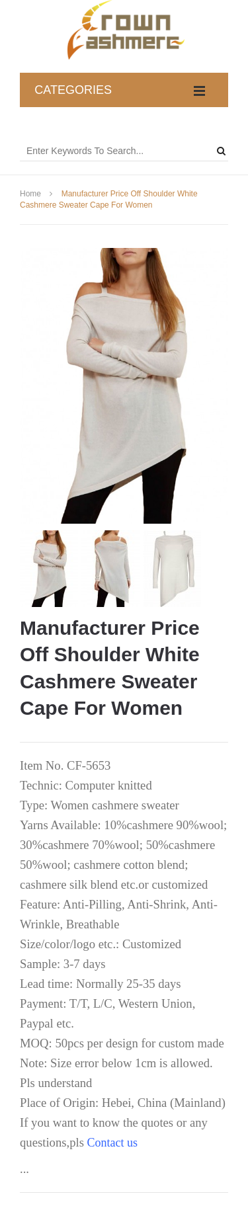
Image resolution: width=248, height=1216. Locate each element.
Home (30, 193)
